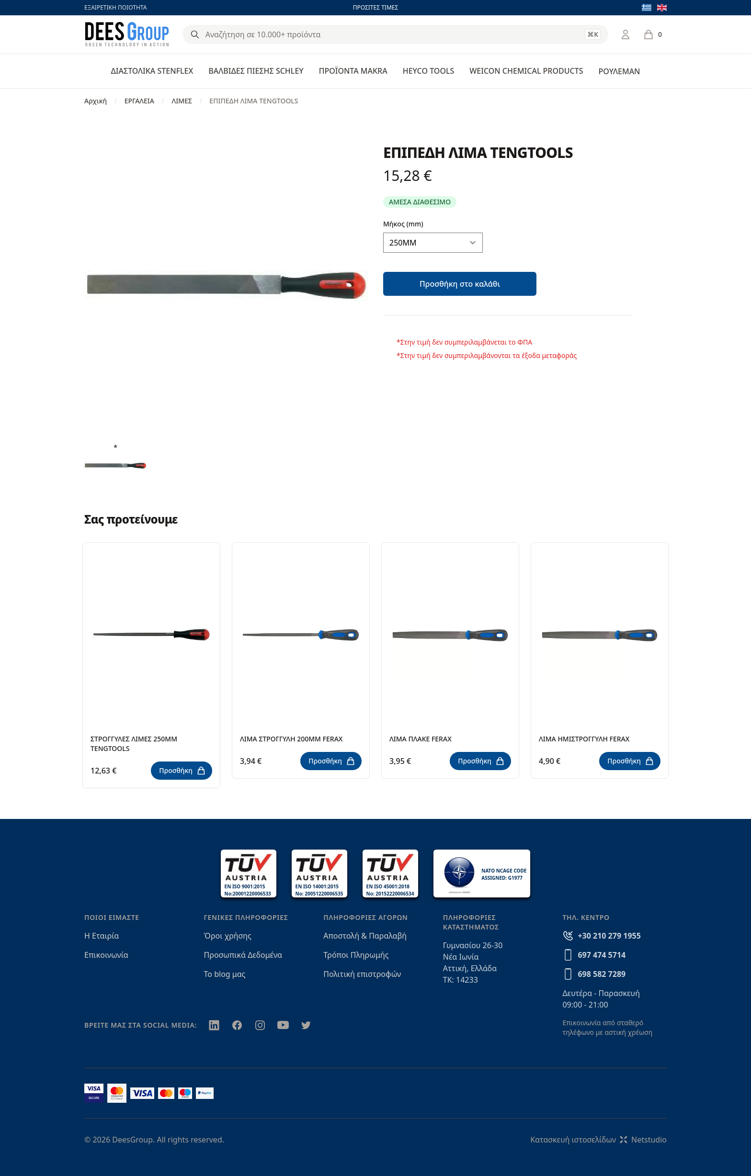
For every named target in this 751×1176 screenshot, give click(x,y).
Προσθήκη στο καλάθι (460, 284)
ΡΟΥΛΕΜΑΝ (619, 71)
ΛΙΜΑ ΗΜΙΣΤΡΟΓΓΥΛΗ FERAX (584, 738)
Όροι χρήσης (227, 935)
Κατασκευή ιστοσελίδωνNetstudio (598, 1139)
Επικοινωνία (106, 955)
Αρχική (95, 100)
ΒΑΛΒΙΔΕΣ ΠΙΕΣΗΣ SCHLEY (255, 71)
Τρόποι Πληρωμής (355, 955)
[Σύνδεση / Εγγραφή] (625, 34)
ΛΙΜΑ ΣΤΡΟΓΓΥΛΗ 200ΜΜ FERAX (291, 738)
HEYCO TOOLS (429, 71)
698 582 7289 (602, 974)
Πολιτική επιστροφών (362, 974)
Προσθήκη (182, 770)
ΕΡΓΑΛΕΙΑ (139, 100)
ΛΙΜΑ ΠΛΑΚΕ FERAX (420, 738)
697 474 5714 (602, 955)
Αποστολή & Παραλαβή (365, 935)
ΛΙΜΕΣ (181, 100)
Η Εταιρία (101, 935)
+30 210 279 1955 (609, 935)
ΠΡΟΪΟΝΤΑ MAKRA (353, 71)
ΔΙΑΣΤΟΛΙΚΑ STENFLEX (152, 71)
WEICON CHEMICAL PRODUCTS (526, 71)
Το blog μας (225, 974)
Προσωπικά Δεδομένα (243, 955)
